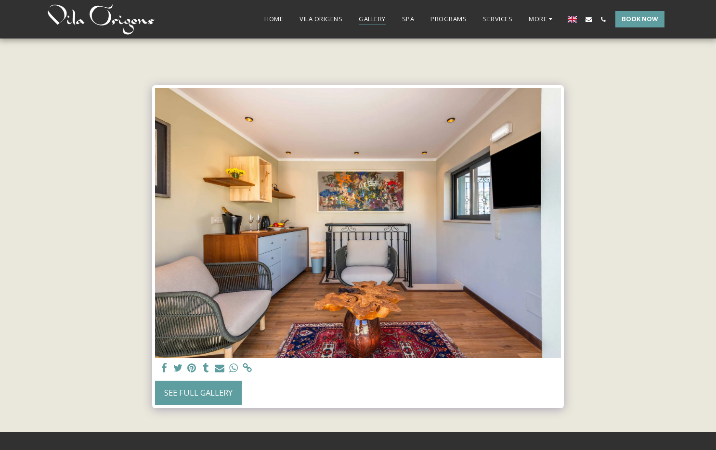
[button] (589, 19)
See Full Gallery (198, 392)
